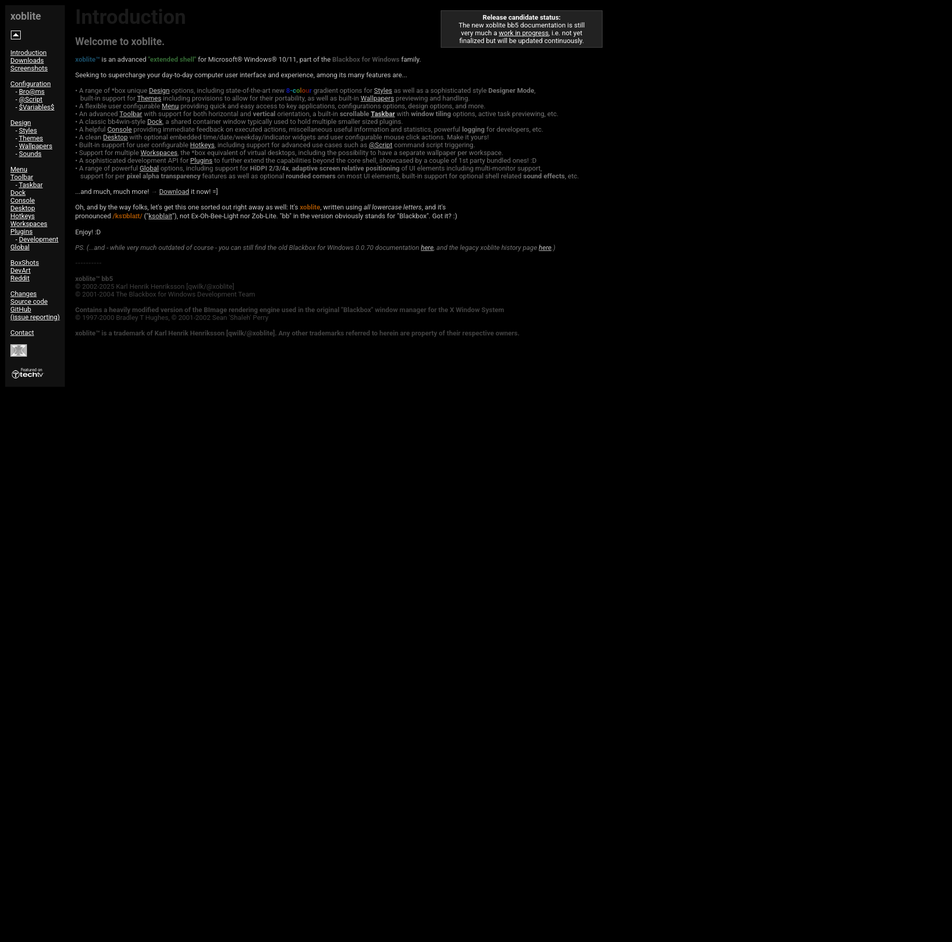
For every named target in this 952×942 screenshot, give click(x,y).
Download (174, 191)
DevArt (20, 270)
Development (39, 239)
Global (20, 247)
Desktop (22, 208)
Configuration (30, 84)
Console (22, 200)
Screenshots (29, 68)
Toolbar (21, 177)
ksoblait (160, 216)
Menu (18, 169)
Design (20, 122)
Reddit (20, 278)
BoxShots (24, 262)
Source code (29, 301)
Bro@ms (32, 91)
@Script (31, 99)
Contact (22, 332)
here (427, 247)
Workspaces (28, 224)
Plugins (21, 231)
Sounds (30, 154)
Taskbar (31, 185)
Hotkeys (22, 216)
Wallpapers (35, 146)
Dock (17, 192)
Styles (28, 130)
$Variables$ (36, 107)
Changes (23, 294)
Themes (31, 138)
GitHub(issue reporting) (35, 313)
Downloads (27, 60)
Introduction (28, 53)
